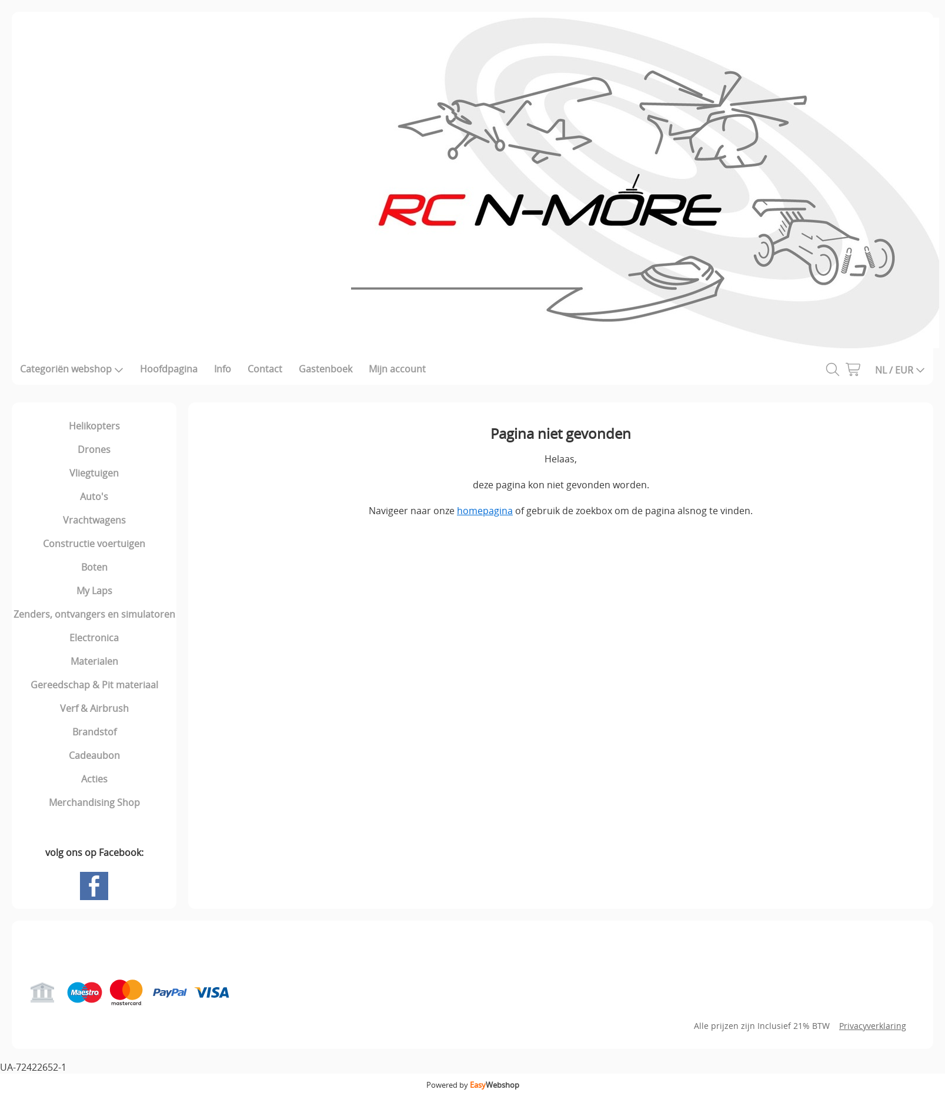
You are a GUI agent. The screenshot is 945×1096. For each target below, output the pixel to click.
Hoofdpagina (169, 368)
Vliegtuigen (94, 473)
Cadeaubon (94, 755)
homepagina (485, 510)
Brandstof (94, 731)
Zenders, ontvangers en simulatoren (94, 614)
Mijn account (397, 368)
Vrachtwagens (94, 520)
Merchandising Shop (94, 802)
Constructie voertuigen (94, 543)
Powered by (472, 1085)
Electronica (94, 637)
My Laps (94, 590)
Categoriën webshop (71, 368)
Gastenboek (325, 368)
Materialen (94, 661)
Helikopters (94, 425)
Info (222, 368)
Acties (94, 778)
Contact (265, 368)
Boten (94, 567)
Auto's (94, 496)
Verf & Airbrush (94, 708)
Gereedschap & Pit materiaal (94, 684)
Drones (94, 449)
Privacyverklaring (872, 1025)
